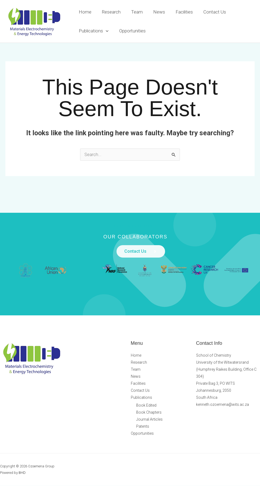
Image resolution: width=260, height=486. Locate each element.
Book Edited (146, 405)
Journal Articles (149, 419)
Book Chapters (149, 412)
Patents (142, 426)
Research (109, 12)
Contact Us (207, 12)
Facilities (178, 12)
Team (133, 12)
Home (84, 12)
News (154, 12)
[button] (105, 30)
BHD (22, 473)
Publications (93, 30)
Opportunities (130, 30)
